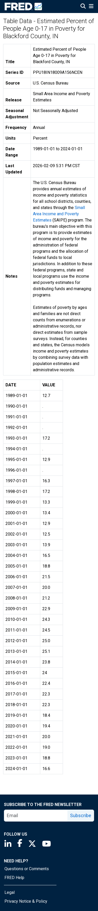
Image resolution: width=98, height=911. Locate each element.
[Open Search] (83, 6)
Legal (9, 892)
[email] (36, 815)
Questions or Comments (26, 868)
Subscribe (80, 815)
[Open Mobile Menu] (91, 6)
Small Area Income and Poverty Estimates (59, 214)
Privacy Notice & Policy (25, 901)
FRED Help (14, 877)
